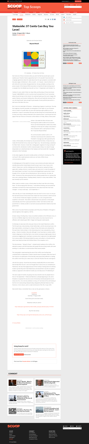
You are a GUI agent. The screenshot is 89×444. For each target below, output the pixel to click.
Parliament (27, 14)
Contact (11, 432)
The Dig (34, 12)
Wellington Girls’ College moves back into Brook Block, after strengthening (71, 95)
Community (58, 12)
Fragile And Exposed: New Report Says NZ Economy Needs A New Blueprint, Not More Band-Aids (72, 46)
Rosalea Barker (21, 35)
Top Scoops (19, 19)
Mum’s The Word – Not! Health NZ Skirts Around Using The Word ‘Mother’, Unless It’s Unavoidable (72, 58)
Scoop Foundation (33, 435)
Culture (62, 14)
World (57, 14)
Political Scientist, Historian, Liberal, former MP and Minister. (73, 131)
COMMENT (12, 373)
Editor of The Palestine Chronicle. (73, 117)
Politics (34, 14)
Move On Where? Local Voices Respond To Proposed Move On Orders (70, 49)
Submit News (12, 435)
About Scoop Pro (53, 434)
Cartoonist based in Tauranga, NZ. (73, 146)
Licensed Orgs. (52, 432)
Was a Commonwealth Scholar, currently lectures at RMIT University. (73, 125)
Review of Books (67, 12)
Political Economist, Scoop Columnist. (73, 143)
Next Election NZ (33, 437)
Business (46, 14)
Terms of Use (52, 437)
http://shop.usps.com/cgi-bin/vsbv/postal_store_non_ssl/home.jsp (34, 314)
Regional (40, 14)
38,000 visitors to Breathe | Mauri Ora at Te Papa (71, 99)
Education (68, 14)
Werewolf (19, 12)
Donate (11, 439)
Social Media (32, 432)
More (80, 63)
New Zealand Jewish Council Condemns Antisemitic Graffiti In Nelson (70, 55)
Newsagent (11, 437)
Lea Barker (34, 292)
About (10, 434)
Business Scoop (43, 12)
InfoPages (75, 12)
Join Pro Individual (19, 354)
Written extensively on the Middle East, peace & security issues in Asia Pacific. (73, 139)
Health (74, 14)
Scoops (21, 14)
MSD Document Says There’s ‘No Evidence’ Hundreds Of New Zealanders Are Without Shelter (72, 60)
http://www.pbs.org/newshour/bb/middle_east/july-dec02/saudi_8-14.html (34, 306)
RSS (64, 63)
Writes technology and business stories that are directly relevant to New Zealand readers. (73, 120)
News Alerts (70, 63)
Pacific (50, 12)
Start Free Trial (78, 1)
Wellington (27, 12)
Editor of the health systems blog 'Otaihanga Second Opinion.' (73, 135)
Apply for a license (53, 435)
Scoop (13, 12)
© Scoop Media (12, 441)
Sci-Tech (52, 14)
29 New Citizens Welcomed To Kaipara (70, 53)
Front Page (15, 14)
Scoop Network (32, 434)
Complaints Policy (33, 439)
